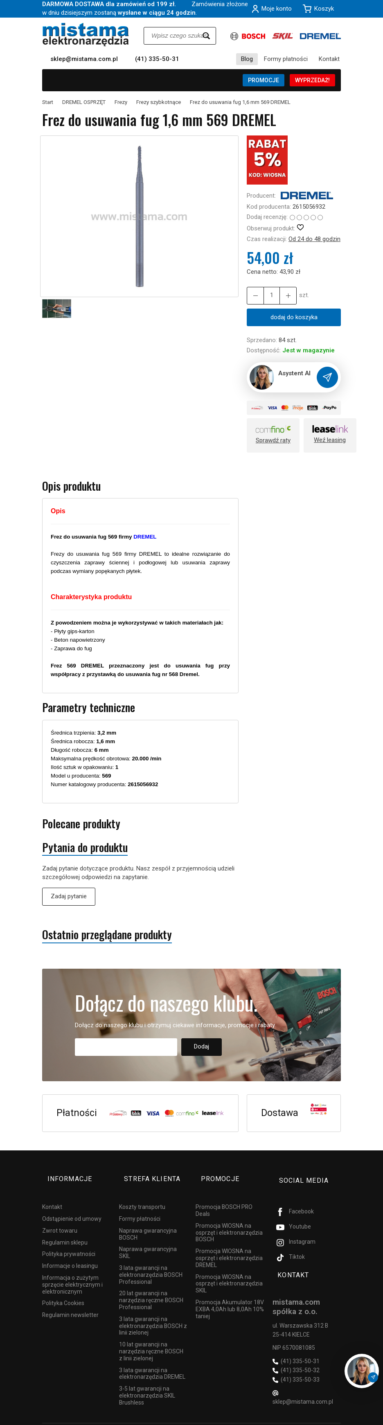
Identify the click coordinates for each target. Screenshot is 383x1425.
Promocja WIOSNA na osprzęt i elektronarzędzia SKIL (229, 1271)
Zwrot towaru (59, 1218)
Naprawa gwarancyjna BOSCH (148, 1222)
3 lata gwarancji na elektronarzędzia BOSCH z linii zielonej (153, 1313)
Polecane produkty (81, 824)
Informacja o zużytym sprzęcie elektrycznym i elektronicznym (72, 1272)
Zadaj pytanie (69, 897)
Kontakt (329, 59)
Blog (247, 59)
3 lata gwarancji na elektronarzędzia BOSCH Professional (150, 1262)
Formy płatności (286, 59)
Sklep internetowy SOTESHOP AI (305, 1417)
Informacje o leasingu (70, 1253)
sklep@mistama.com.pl (84, 59)
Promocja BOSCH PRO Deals (224, 1198)
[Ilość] (268, 295)
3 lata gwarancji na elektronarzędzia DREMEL (152, 1361)
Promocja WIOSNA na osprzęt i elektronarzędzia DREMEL (229, 1246)
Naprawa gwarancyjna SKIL (148, 1240)
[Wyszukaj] (206, 36)
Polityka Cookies (63, 1290)
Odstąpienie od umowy (71, 1206)
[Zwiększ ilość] (254, 295)
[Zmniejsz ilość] (283, 295)
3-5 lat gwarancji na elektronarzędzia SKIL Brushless (147, 1383)
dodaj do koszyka (294, 317)
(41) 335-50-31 (157, 59)
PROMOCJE (263, 80)
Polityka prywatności (68, 1241)
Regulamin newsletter (70, 1302)
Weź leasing (330, 440)
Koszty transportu (142, 1194)
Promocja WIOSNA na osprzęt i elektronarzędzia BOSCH (229, 1220)
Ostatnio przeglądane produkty (107, 935)
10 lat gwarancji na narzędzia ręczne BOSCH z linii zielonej (151, 1339)
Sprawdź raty (273, 441)
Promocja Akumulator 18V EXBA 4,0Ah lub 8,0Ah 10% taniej (230, 1297)
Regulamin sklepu (65, 1230)
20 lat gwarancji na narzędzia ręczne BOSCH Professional (151, 1288)
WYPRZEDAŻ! (312, 80)
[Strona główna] (85, 34)
